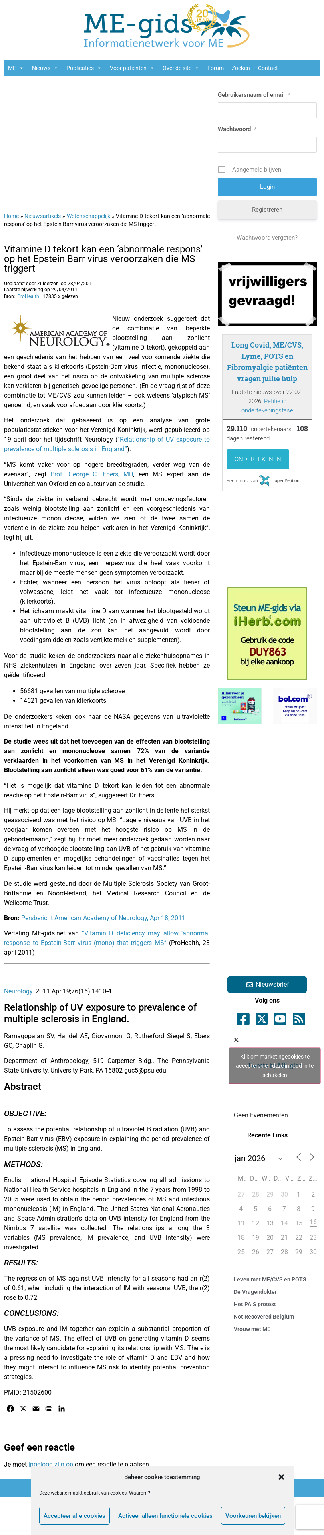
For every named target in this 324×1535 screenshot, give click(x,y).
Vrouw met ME (252, 1329)
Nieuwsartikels (42, 216)
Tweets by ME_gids (275, 1065)
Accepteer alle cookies (74, 1515)
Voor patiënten (132, 68)
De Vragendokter (255, 1292)
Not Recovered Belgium (264, 1316)
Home (11, 216)
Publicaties (84, 68)
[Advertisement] (101, 140)
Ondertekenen (258, 459)
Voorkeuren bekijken (253, 1515)
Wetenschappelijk (88, 216)
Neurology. (19, 991)
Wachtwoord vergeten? (267, 237)
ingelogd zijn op (50, 1464)
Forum (215, 68)
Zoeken (241, 68)
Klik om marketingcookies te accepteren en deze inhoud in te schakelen (275, 1065)
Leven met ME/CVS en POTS (270, 1279)
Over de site (181, 68)
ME (16, 68)
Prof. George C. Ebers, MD (91, 474)
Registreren (267, 209)
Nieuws (45, 68)
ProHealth (28, 296)
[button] (281, 1477)
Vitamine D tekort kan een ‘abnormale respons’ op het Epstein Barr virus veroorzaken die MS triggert (103, 259)
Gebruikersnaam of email (254, 94)
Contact (268, 68)
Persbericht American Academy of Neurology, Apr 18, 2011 (103, 918)
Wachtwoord (237, 129)
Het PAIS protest (255, 1304)
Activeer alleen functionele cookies (165, 1515)
